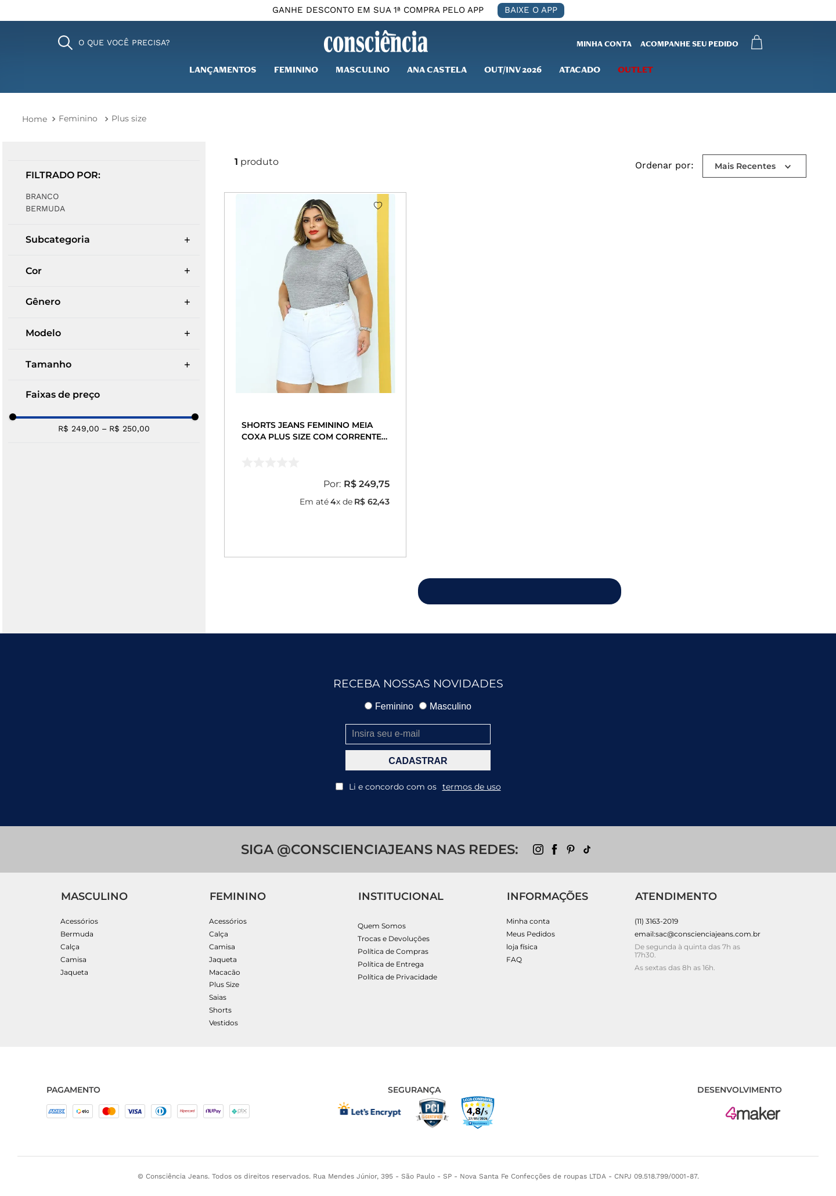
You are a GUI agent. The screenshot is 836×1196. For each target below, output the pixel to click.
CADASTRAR (417, 761)
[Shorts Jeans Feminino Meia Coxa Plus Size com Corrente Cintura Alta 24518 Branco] (315, 374)
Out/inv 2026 (513, 70)
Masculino (445, 706)
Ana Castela (437, 70)
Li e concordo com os (418, 786)
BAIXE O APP (531, 10)
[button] (114, 42)
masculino (363, 70)
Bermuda (45, 208)
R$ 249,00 (78, 428)
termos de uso (471, 786)
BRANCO (42, 196)
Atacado (579, 70)
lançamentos (223, 70)
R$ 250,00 (126, 428)
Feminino (296, 70)
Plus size (128, 118)
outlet (635, 70)
